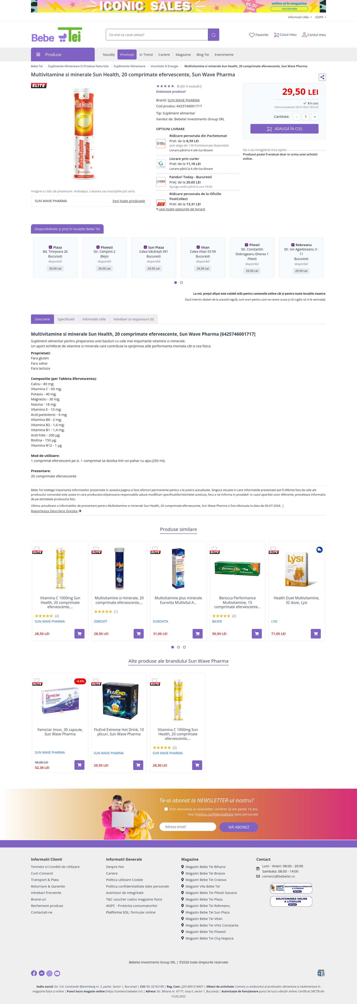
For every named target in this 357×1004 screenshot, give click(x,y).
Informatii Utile (298, 17)
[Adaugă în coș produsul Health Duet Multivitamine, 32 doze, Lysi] (316, 633)
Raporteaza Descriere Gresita (56, 511)
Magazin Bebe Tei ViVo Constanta (209, 925)
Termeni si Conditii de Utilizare (55, 866)
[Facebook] (34, 973)
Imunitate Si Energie (164, 66)
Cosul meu (285, 33)
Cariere (112, 873)
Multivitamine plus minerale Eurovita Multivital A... (178, 600)
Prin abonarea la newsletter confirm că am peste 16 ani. (214, 809)
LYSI (274, 621)
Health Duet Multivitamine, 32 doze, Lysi (296, 600)
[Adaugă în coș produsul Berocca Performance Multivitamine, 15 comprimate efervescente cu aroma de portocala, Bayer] (257, 633)
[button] (175, 282)
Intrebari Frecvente (46, 892)
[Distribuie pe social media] (322, 77)
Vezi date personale (223, 814)
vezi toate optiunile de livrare (180, 209)
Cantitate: (281, 116)
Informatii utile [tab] (94, 319)
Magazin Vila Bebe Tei (200, 886)
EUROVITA (160, 621)
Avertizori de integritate (124, 892)
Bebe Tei (37, 66)
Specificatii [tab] (66, 319)
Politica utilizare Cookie (124, 879)
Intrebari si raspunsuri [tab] (134, 319)
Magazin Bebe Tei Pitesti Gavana (209, 892)
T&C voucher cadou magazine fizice (134, 899)
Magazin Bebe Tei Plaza (202, 899)
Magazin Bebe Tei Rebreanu (205, 905)
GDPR (319, 17)
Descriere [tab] (42, 319)
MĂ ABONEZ (238, 827)
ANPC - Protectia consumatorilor (132, 905)
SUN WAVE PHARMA (184, 100)
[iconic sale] (178, 6)
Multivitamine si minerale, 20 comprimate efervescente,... (119, 600)
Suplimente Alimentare (129, 66)
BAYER (217, 621)
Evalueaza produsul (171, 91)
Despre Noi (115, 866)
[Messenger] (42, 973)
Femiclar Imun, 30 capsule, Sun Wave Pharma (60, 732)
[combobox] (156, 34)
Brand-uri (38, 899)
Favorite (258, 34)
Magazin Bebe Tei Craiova (203, 879)
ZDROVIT (100, 621)
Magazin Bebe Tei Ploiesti (203, 931)
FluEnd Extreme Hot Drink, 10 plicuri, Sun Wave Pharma (119, 732)
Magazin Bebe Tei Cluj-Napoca (207, 938)
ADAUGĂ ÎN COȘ (284, 128)
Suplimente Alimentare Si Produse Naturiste (78, 66)
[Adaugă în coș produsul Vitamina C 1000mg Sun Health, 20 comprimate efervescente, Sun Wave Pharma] (79, 633)
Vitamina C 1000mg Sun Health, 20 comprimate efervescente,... (60, 602)
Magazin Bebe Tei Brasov (203, 873)
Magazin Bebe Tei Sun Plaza (205, 912)
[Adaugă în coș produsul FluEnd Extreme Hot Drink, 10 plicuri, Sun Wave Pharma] (138, 765)
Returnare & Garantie (48, 886)
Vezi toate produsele (128, 200)
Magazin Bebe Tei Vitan (201, 918)
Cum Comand (42, 873)
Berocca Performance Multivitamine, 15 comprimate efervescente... (237, 602)
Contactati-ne (41, 912)
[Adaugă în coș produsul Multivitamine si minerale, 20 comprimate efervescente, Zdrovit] (139, 633)
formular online (143, 912)
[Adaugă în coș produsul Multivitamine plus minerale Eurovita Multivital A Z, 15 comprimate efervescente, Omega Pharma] (198, 633)
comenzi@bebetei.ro (278, 876)
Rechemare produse (47, 905)
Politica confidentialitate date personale (137, 886)
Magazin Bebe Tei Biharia (203, 866)
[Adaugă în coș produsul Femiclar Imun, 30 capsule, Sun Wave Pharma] (79, 765)
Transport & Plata (45, 879)
